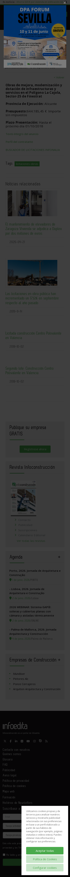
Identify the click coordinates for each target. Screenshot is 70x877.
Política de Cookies (45, 859)
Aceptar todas (45, 851)
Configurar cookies (45, 868)
